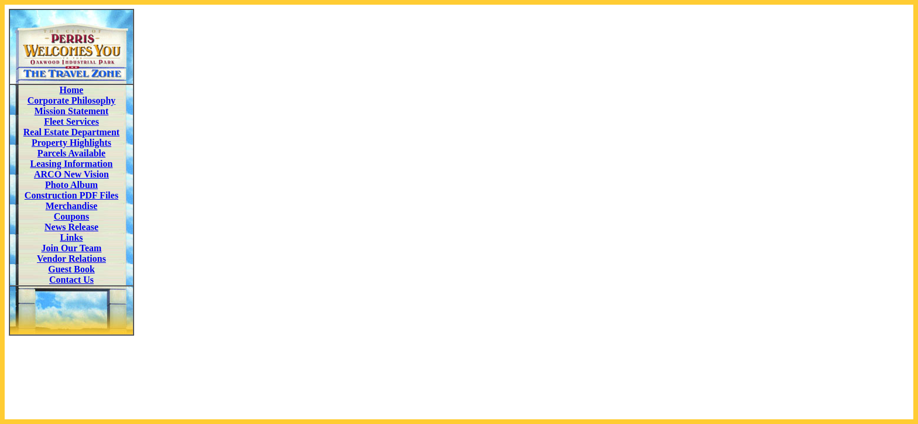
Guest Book (71, 269)
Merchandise (72, 206)
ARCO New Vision (71, 174)
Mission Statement (72, 111)
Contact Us (71, 280)
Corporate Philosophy (72, 100)
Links (71, 237)
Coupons (71, 216)
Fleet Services (71, 121)
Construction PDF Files (71, 195)
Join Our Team (72, 248)
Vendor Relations (71, 259)
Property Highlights (71, 143)
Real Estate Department (71, 132)
